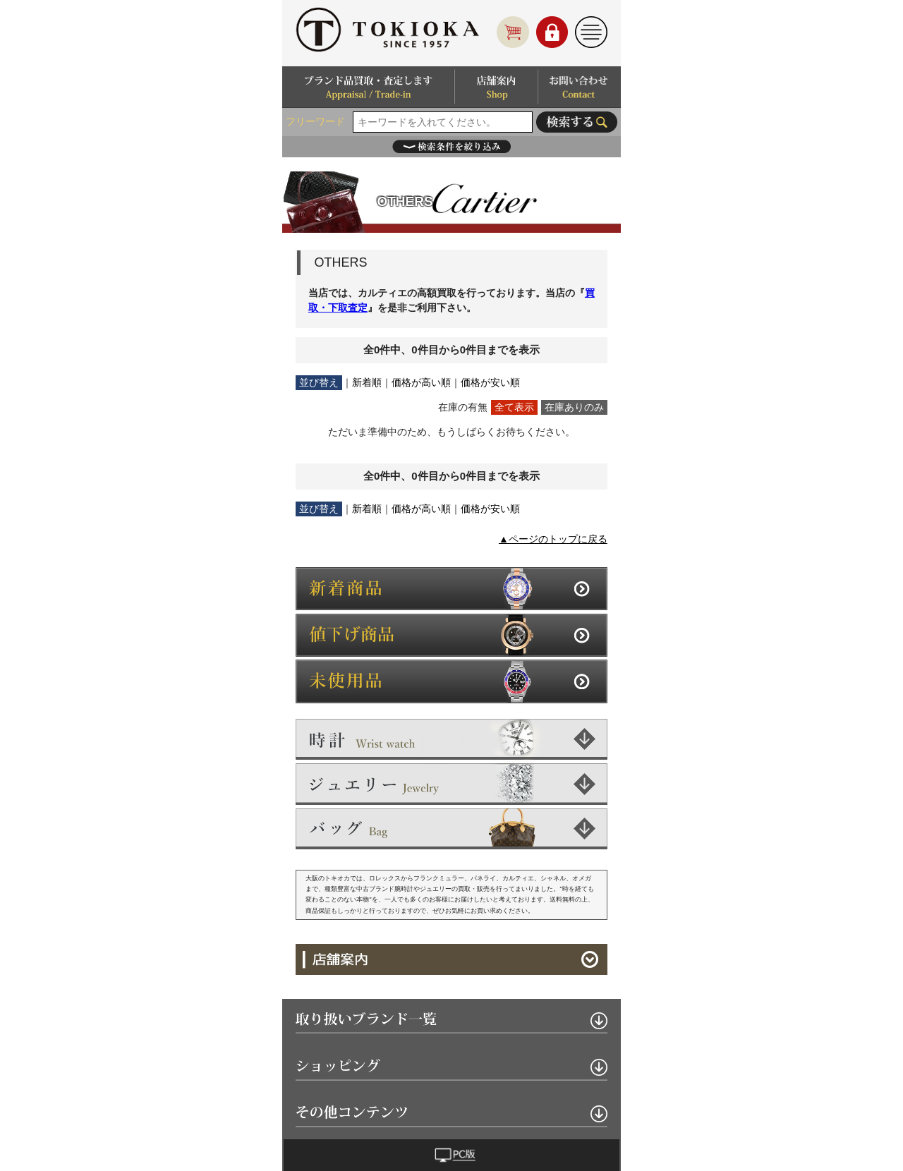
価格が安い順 (490, 382)
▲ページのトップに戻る (553, 539)
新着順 (367, 382)
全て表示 (514, 407)
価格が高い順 (421, 382)
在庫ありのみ (574, 407)
